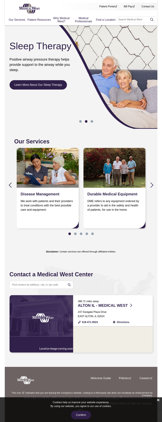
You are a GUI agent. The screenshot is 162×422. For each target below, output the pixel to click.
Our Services (17, 19)
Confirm (81, 415)
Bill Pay (128, 6)
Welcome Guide (101, 378)
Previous (11, 185)
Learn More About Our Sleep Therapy (38, 84)
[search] (69, 285)
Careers (144, 378)
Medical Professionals (83, 20)
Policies (124, 378)
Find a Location (105, 19)
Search (152, 20)
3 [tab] (92, 121)
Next (150, 185)
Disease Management (40, 194)
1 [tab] (80, 121)
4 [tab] (87, 234)
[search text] (41, 285)
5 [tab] (92, 234)
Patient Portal (107, 6)
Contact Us (147, 6)
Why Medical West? (61, 20)
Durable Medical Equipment (112, 194)
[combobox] (136, 19)
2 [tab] (86, 121)
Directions (123, 322)
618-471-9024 (90, 322)
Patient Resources (39, 19)
